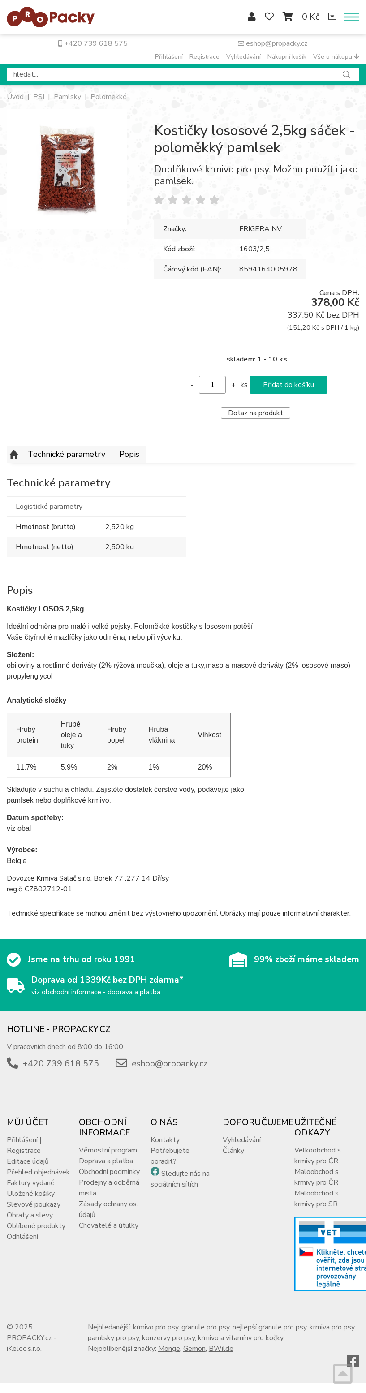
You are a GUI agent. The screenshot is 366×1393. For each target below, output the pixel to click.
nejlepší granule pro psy (269, 1327)
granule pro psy (205, 1327)
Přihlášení (169, 56)
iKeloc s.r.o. (24, 1349)
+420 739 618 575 (93, 43)
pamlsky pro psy (113, 1338)
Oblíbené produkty (36, 1226)
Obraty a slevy (30, 1215)
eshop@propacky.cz (273, 43)
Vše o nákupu (336, 56)
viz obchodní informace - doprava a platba (95, 992)
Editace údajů (28, 1161)
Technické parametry (66, 454)
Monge (169, 1349)
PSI (38, 97)
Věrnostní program (108, 1150)
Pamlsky (67, 97)
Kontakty (165, 1140)
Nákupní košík (286, 56)
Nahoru (14, 454)
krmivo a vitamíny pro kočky (241, 1338)
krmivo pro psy (155, 1327)
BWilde (221, 1349)
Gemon (194, 1349)
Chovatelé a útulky (108, 1225)
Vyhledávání (243, 56)
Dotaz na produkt (255, 413)
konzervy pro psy (168, 1338)
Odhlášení (22, 1237)
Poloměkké (108, 97)
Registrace (204, 56)
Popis (129, 454)
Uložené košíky (31, 1194)
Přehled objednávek (38, 1172)
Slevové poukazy (33, 1204)
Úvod (15, 97)
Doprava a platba (106, 1161)
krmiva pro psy (332, 1327)
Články (233, 1151)
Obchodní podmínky (109, 1172)
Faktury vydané (31, 1183)
